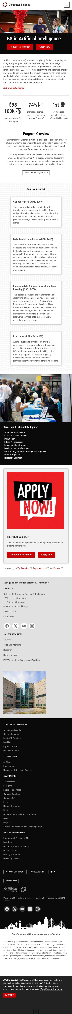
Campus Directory (11, 794)
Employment (9, 766)
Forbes (57, 568)
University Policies (11, 858)
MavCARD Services (12, 738)
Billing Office (9, 786)
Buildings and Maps (12, 790)
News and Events (11, 655)
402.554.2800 (11, 881)
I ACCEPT (9, 995)
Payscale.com (39, 568)
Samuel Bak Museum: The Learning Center (23, 826)
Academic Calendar (12, 730)
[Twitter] (15, 626)
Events (6, 802)
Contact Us (8, 617)
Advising (7, 640)
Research (7, 650)
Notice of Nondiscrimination (16, 846)
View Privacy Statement (51, 989)
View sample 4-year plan (36, 172)
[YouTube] (23, 626)
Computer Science (19, 4)
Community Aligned (13, 88)
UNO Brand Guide (11, 750)
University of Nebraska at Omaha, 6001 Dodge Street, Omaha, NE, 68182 (34, 898)
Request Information (20, 46)
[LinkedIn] (30, 909)
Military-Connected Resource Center (20, 814)
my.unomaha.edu (11, 746)
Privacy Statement (11, 854)
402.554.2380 (9, 611)
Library (6, 810)
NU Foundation (10, 850)
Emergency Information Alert (16, 838)
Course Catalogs (11, 734)
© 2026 (6, 901)
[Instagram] (32, 626)
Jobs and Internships (12, 645)
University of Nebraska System (17, 770)
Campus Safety (10, 798)
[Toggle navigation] (67, 5)
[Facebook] (7, 626)
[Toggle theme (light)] (52, 872)
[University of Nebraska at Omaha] (5, 5)
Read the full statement (50, 958)
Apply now (44, 46)
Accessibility (9, 782)
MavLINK (7, 742)
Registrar (7, 822)
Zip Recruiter (23, 568)
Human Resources (11, 806)
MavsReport (9, 842)
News (5, 818)
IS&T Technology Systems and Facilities (21, 660)
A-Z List (7, 762)
